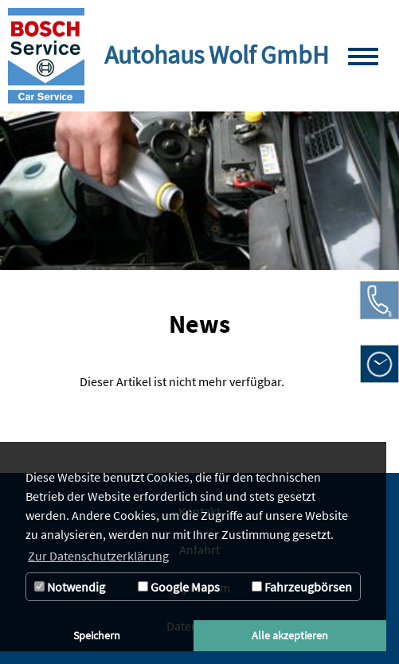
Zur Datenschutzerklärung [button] (98, 556)
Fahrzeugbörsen (302, 587)
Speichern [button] (96, 635)
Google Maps (179, 587)
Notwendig (69, 587)
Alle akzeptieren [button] (290, 635)
